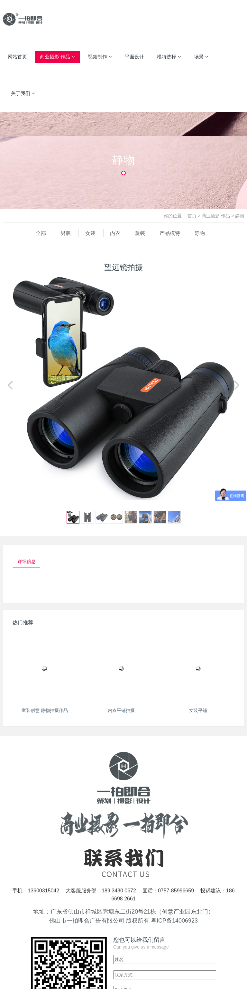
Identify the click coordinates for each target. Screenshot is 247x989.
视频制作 (100, 57)
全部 (41, 233)
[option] (123, 387)
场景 (201, 57)
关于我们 (23, 93)
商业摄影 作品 (57, 57)
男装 (65, 233)
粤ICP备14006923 (174, 922)
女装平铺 (198, 711)
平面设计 (134, 56)
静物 (239, 215)
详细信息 (28, 562)
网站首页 (17, 56)
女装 (90, 233)
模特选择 (169, 57)
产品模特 (170, 233)
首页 (192, 215)
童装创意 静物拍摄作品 (45, 711)
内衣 (115, 233)
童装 (140, 233)
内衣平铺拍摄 (121, 711)
